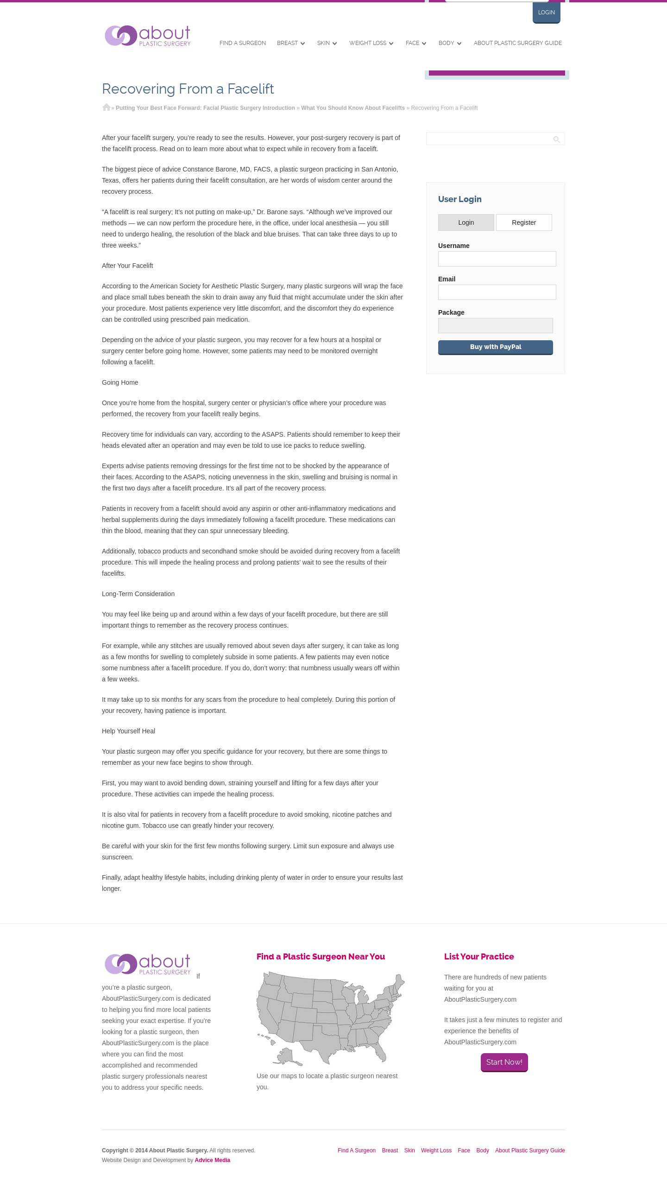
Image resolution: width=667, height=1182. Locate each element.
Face (412, 43)
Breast (287, 43)
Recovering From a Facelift (188, 89)
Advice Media (213, 1160)
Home (106, 108)
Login (546, 12)
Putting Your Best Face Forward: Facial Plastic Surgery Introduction (205, 108)
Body (446, 43)
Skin (323, 43)
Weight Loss (367, 43)
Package (451, 312)
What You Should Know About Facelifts (353, 108)
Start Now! (504, 1062)
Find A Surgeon (243, 43)
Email (446, 279)
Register (524, 222)
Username (454, 245)
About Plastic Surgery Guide (518, 43)
